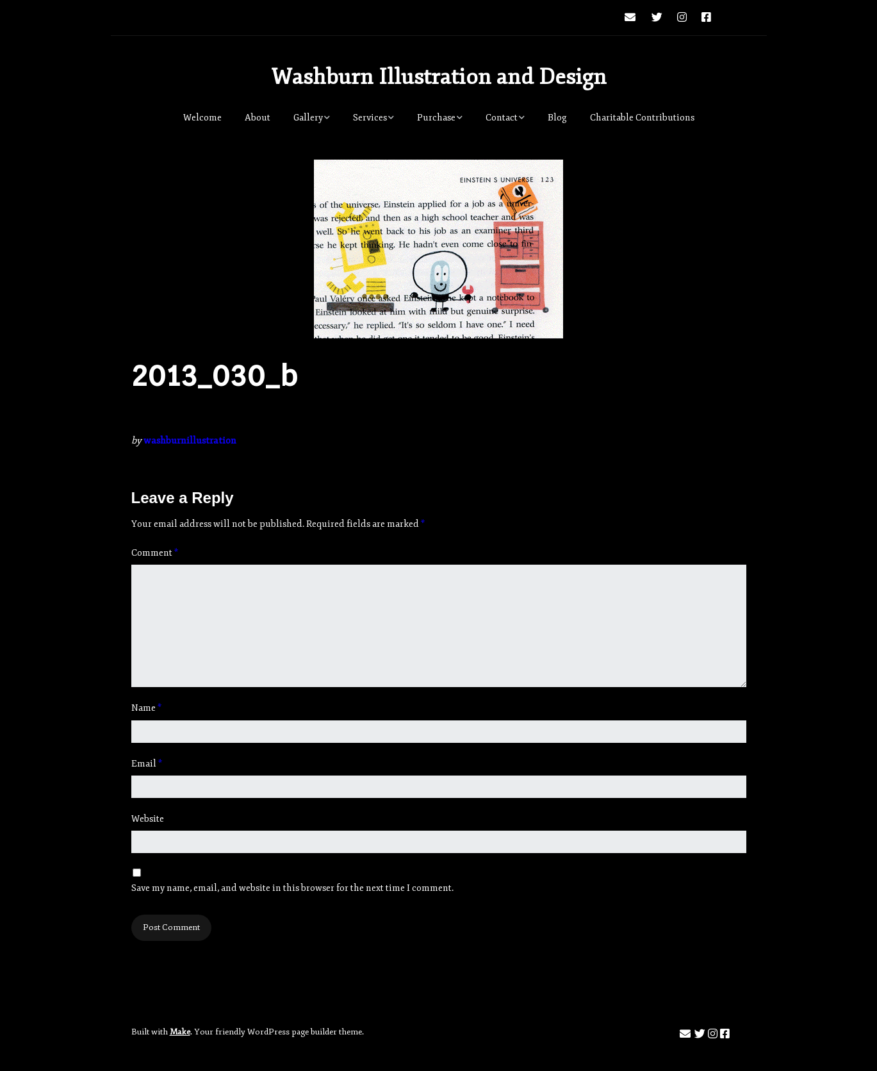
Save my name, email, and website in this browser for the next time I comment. (292, 888)
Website (147, 818)
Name (146, 707)
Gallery (308, 117)
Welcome (202, 117)
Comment (154, 552)
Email (146, 763)
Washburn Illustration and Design (439, 76)
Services (370, 117)
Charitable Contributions (642, 117)
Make (180, 1032)
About (257, 117)
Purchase (436, 117)
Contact (502, 117)
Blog (557, 117)
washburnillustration (189, 441)
